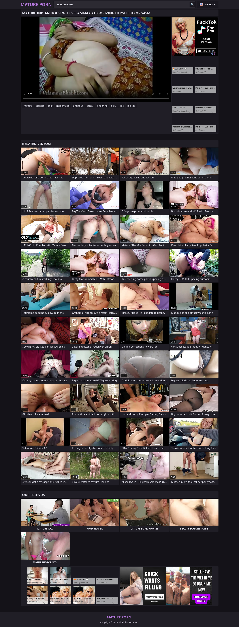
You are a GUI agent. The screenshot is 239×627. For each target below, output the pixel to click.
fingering (102, 105)
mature (28, 105)
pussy (90, 105)
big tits (131, 105)
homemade (63, 105)
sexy (113, 105)
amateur (78, 105)
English (210, 4)
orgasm (40, 105)
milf (50, 105)
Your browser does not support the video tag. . (96, 59)
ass (122, 105)
